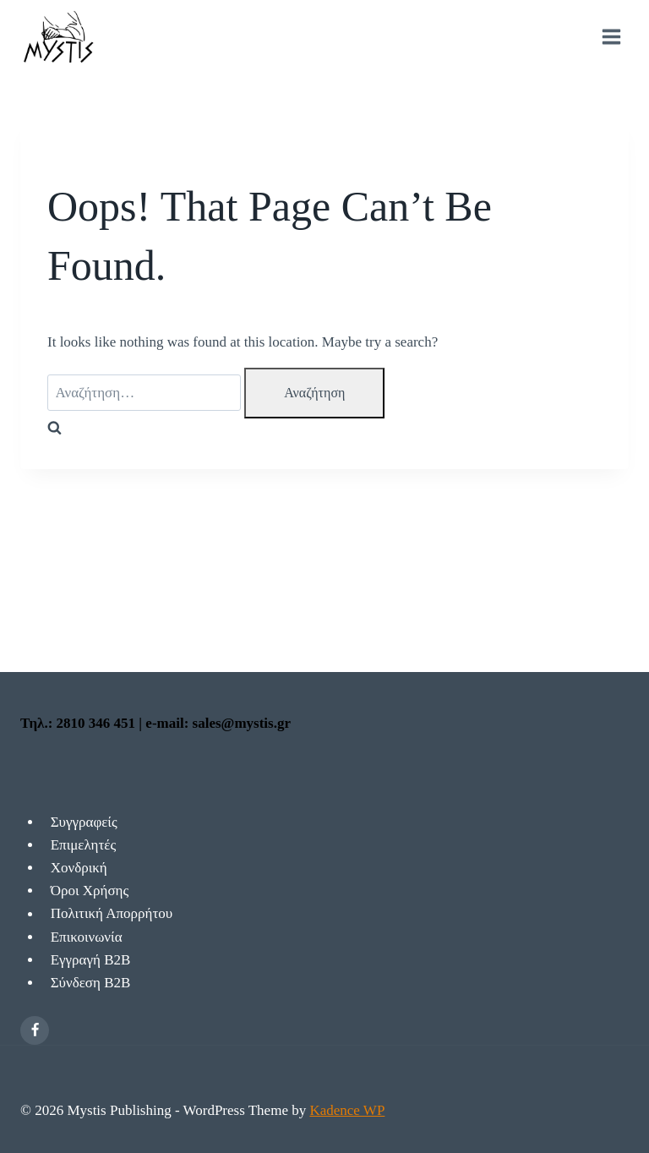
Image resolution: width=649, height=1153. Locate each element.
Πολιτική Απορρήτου (112, 914)
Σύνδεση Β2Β (91, 983)
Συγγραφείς (84, 822)
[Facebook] (34, 1030)
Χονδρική (79, 868)
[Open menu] (611, 37)
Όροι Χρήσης (90, 891)
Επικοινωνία (87, 937)
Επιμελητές (83, 845)
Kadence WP (346, 1110)
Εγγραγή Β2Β (91, 960)
